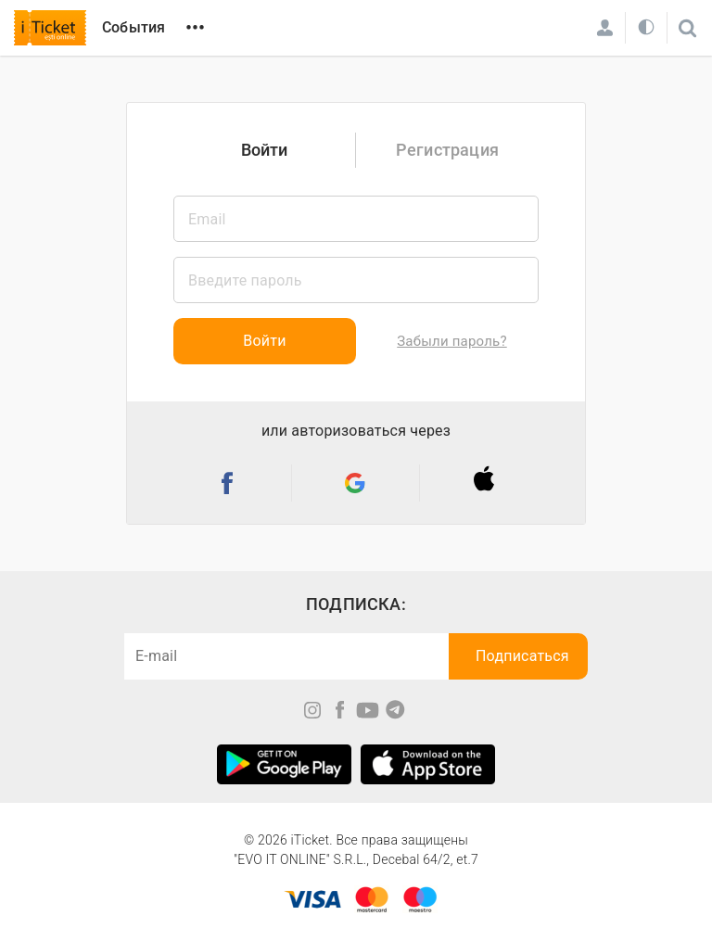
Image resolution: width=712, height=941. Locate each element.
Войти (264, 149)
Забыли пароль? (451, 341)
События (133, 27)
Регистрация (447, 149)
